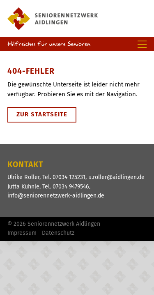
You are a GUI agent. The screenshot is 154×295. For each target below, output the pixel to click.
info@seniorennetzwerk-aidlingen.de (55, 195)
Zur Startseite (41, 114)
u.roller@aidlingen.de (116, 177)
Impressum (22, 232)
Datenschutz (58, 232)
